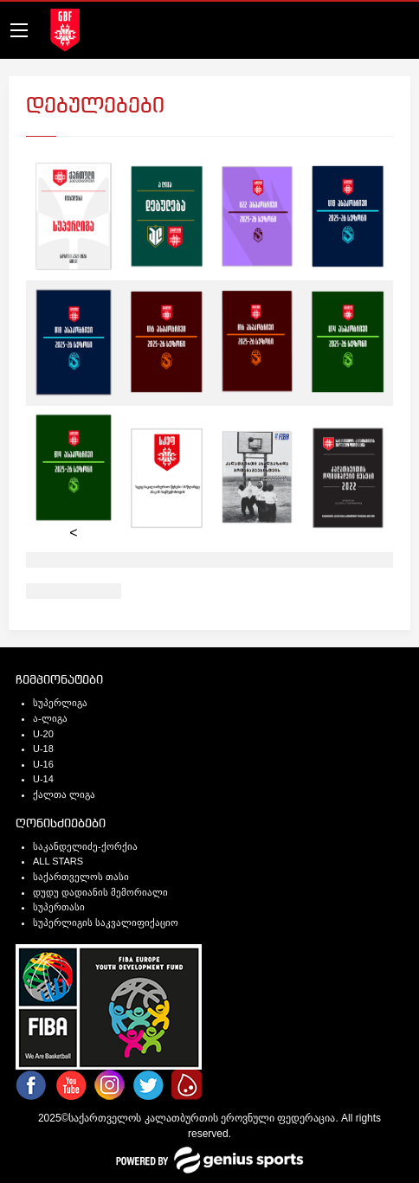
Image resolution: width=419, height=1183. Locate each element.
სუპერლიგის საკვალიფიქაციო (105, 922)
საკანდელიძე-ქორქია (85, 846)
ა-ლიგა (50, 718)
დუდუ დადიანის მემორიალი (100, 892)
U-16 (43, 764)
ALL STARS (58, 861)
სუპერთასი (59, 907)
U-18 (43, 748)
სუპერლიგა (60, 703)
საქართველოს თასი (81, 876)
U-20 (43, 734)
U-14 (43, 779)
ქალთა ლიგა (64, 794)
